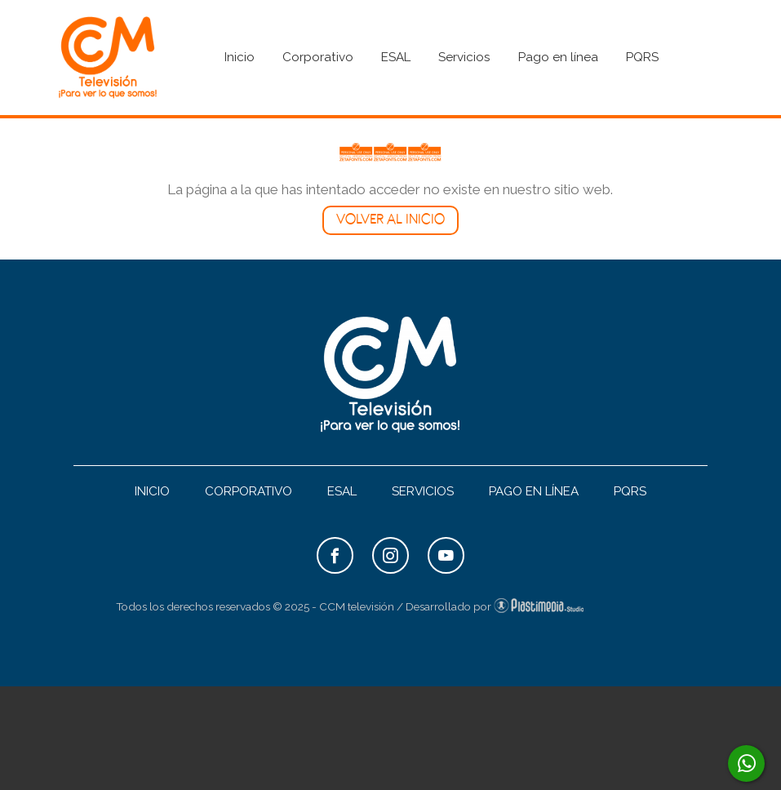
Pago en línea (558, 57)
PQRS (642, 57)
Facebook (335, 555)
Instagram (390, 555)
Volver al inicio (390, 220)
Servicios (464, 57)
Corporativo (317, 57)
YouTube (446, 555)
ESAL (395, 57)
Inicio (239, 57)
